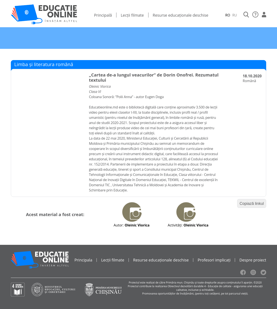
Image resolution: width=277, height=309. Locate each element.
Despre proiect (252, 260)
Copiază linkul (252, 203)
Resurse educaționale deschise (180, 15)
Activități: (175, 225)
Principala (83, 260)
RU (234, 15)
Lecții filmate (132, 15)
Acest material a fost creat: (55, 214)
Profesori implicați (214, 260)
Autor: (119, 225)
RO (227, 15)
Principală (103, 15)
